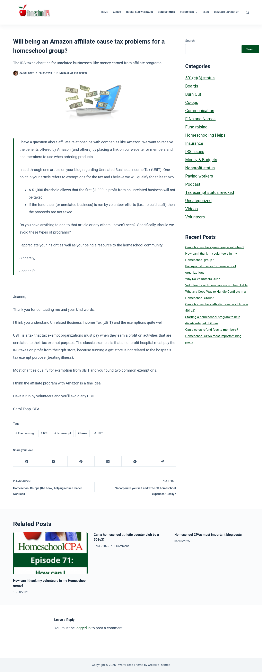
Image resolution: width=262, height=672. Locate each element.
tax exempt (62, 433)
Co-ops (191, 102)
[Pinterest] (81, 461)
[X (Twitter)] (53, 461)
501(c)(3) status (200, 77)
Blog (206, 12)
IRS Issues (80, 73)
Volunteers (195, 217)
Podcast (192, 184)
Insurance (194, 143)
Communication (199, 110)
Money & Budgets (201, 159)
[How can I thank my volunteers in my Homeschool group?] (50, 553)
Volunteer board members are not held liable (216, 285)
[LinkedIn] (108, 461)
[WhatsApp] (135, 461)
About (117, 12)
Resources (189, 12)
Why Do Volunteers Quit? (202, 279)
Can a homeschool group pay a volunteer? (214, 247)
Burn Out (193, 94)
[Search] (247, 12)
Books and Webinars (139, 12)
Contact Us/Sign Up (226, 12)
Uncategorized (198, 200)
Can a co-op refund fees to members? (211, 330)
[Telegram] (162, 461)
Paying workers (199, 176)
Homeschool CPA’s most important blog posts (208, 535)
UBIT (98, 433)
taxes (82, 433)
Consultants (166, 12)
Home (104, 12)
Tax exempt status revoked (209, 192)
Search (190, 41)
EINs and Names (200, 118)
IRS (44, 433)
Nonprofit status (200, 167)
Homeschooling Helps (205, 135)
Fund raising (64, 73)
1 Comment (121, 546)
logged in (83, 628)
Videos (191, 208)
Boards (191, 86)
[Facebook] (26, 461)
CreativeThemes (159, 665)
